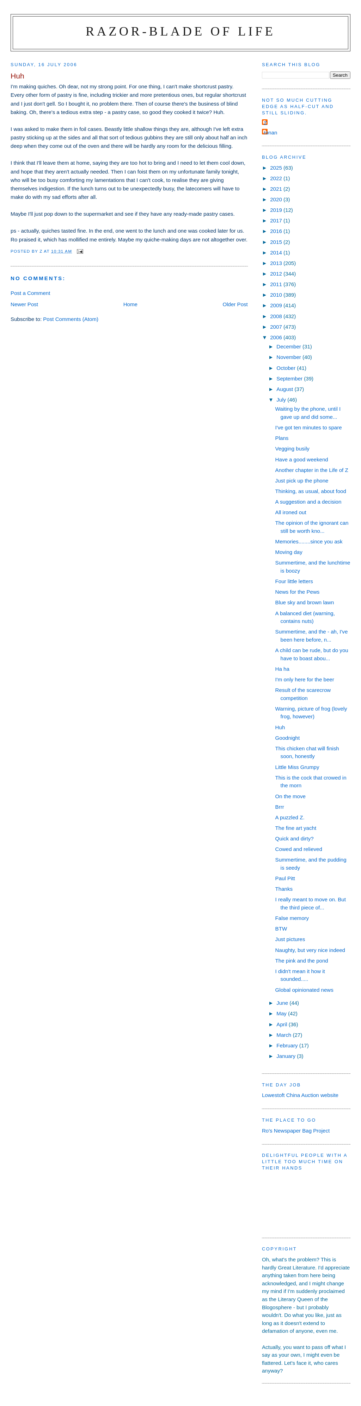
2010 (276, 295)
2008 (276, 316)
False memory (292, 918)
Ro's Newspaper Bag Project (296, 1131)
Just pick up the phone (302, 481)
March (284, 1035)
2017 (276, 220)
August (285, 389)
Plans (282, 438)
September (290, 379)
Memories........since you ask (309, 541)
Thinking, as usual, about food (310, 491)
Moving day (288, 552)
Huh (280, 727)
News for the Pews (297, 592)
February (287, 1045)
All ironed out (290, 512)
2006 (276, 337)
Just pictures (290, 939)
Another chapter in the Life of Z (311, 470)
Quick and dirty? (294, 838)
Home (130, 304)
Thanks (284, 889)
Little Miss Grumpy (297, 767)
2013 (276, 263)
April (282, 1024)
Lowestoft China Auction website (300, 1095)
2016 (276, 231)
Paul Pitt (285, 878)
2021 (276, 189)
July (281, 400)
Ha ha (282, 669)
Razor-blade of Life (180, 31)
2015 (276, 242)
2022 (276, 178)
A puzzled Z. (290, 817)
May (282, 1013)
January (286, 1056)
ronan (270, 132)
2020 (276, 199)
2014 (276, 253)
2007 (276, 327)
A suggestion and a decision (308, 502)
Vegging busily (292, 449)
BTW (281, 929)
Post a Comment (30, 293)
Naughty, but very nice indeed (310, 950)
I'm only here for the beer (304, 679)
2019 (276, 210)
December (289, 346)
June (282, 1003)
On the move (290, 796)
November (289, 357)
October (286, 368)
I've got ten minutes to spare (308, 427)
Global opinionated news (304, 990)
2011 (276, 284)
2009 (276, 305)
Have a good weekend (301, 459)
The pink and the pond (301, 961)
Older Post (235, 304)
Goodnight (287, 738)
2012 (276, 274)
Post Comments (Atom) (70, 319)
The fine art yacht (296, 828)
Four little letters (294, 581)
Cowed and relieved (298, 849)
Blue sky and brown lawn (304, 602)
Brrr (279, 807)
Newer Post (24, 304)
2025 (276, 168)
